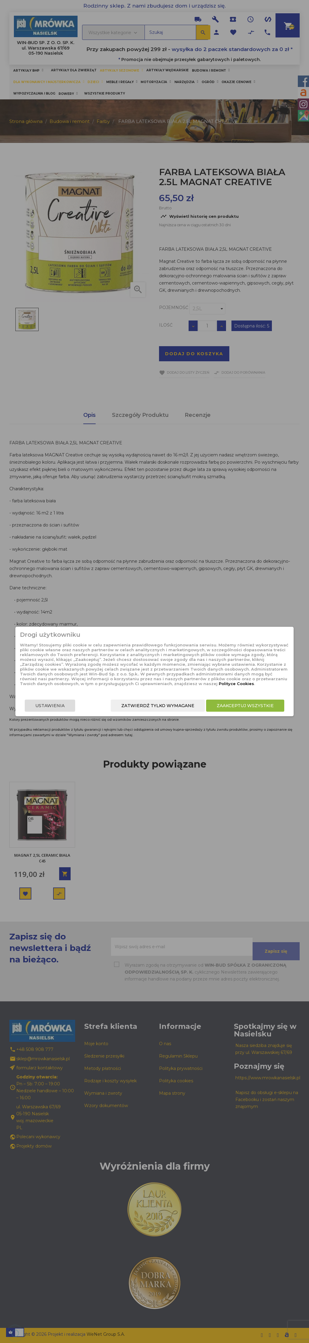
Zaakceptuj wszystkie (253, 705)
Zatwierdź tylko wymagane (165, 705)
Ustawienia (41, 705)
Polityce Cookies (149, 683)
